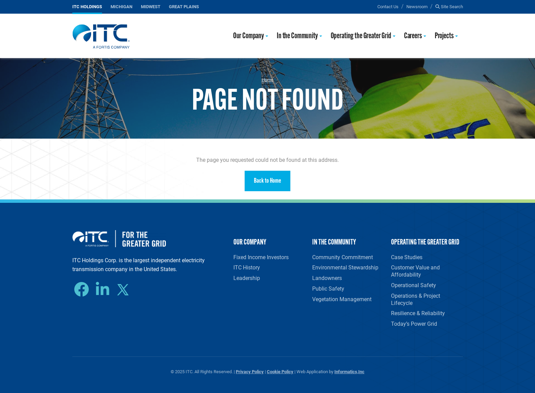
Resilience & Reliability (418, 313)
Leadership (246, 277)
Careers (413, 36)
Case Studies (406, 257)
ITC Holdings (87, 6)
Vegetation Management (342, 299)
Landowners (327, 277)
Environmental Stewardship (345, 267)
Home (267, 79)
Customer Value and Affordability (415, 271)
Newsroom (417, 6)
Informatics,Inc (349, 371)
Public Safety (328, 288)
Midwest (150, 6)
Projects (444, 36)
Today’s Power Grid (414, 323)
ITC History (246, 267)
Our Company (248, 36)
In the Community (297, 36)
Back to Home (267, 181)
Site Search (449, 6)
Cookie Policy (280, 371)
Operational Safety (413, 285)
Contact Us (388, 6)
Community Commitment (342, 257)
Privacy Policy (250, 371)
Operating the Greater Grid (361, 36)
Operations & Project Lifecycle (415, 299)
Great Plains (184, 6)
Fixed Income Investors (261, 257)
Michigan (121, 6)
